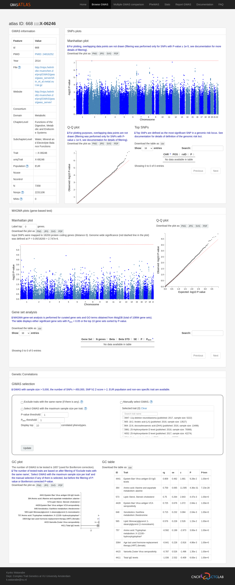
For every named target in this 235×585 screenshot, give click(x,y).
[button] (19, 67)
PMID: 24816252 (44, 54)
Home (83, 4)
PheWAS (154, 4)
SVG (109, 53)
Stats (167, 4)
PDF (116, 53)
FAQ (220, 4)
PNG (94, 53)
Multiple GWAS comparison (129, 4)
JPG (102, 53)
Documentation (204, 4)
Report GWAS (183, 4)
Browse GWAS (100, 4)
